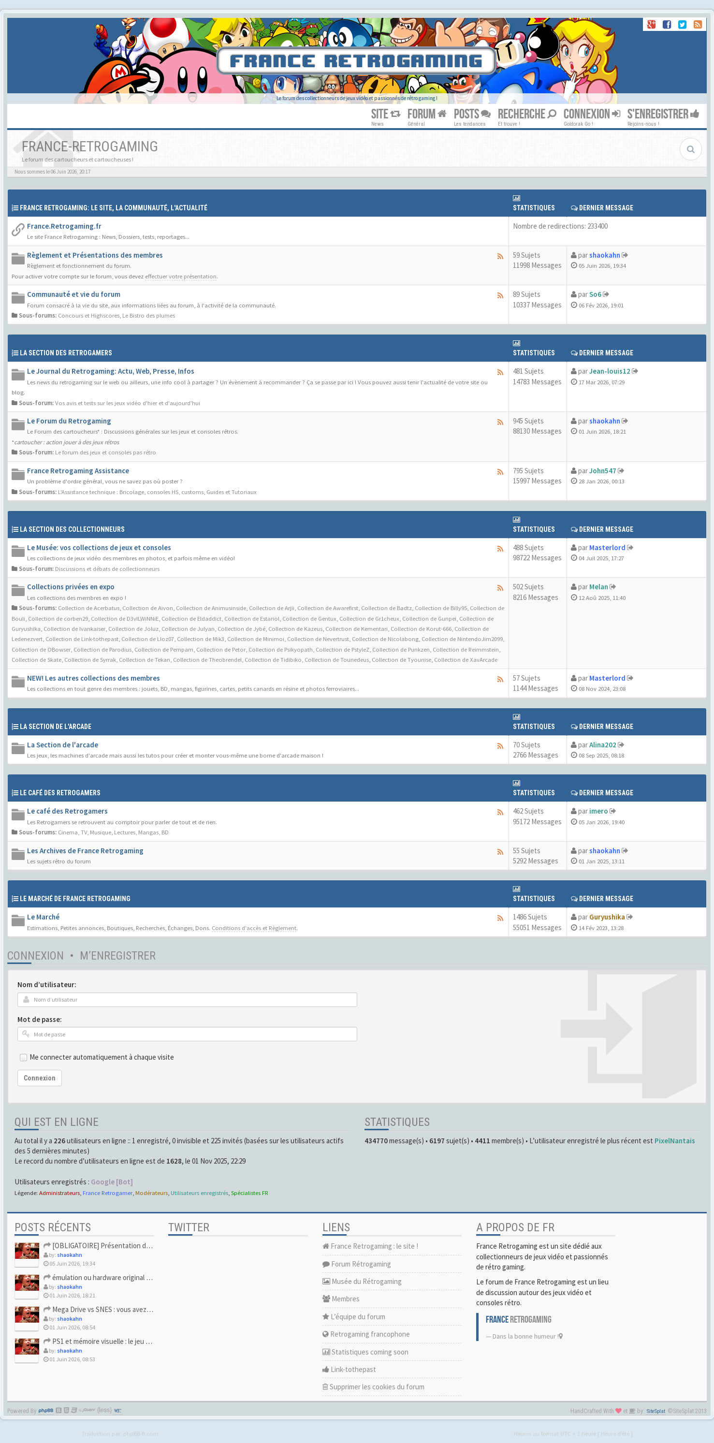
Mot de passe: (39, 1019)
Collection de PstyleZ (342, 649)
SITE (385, 114)
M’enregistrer (118, 955)
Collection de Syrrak (90, 659)
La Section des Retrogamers (66, 353)
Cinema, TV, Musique (84, 832)
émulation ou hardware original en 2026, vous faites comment (140, 1277)
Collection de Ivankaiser (74, 628)
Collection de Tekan (144, 659)
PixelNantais (675, 1140)
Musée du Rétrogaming (362, 1281)
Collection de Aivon (147, 608)
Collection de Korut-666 (421, 628)
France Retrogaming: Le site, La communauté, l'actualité (113, 208)
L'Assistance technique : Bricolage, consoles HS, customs (131, 492)
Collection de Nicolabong (385, 638)
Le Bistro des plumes (148, 315)
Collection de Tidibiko (273, 659)
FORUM (427, 114)
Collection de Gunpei (429, 618)
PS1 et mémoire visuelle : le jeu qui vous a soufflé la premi (133, 1341)
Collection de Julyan (188, 628)
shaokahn (604, 255)
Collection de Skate (36, 659)
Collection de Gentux (309, 618)
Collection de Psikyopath (280, 649)
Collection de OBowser (41, 649)
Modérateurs (151, 1192)
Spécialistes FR (249, 1192)
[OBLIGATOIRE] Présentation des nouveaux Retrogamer (133, 1245)
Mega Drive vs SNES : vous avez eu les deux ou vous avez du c (140, 1309)
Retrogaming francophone (366, 1334)
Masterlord (607, 547)
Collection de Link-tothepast (81, 638)
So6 (595, 294)
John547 (602, 470)
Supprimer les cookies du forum (373, 1386)
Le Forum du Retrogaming (69, 420)
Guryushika (607, 916)
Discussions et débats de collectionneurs (107, 568)
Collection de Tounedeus (337, 659)
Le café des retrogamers (60, 793)
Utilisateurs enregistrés (199, 1192)
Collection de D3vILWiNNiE (125, 618)
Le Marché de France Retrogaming (75, 899)
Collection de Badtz (386, 608)
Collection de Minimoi (255, 638)
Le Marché (43, 916)
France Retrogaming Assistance (78, 470)
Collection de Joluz (133, 628)
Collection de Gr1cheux (369, 618)
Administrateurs (59, 1192)
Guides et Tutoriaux (231, 492)
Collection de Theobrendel (207, 659)
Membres (341, 1298)
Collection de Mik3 (200, 638)
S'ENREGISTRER (663, 114)
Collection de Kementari (356, 628)
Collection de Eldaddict (191, 618)
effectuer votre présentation (181, 276)
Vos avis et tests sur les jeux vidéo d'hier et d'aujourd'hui (127, 403)
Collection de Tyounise (401, 659)
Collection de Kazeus (295, 628)
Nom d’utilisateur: (46, 984)
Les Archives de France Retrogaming (85, 850)
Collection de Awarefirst (327, 608)
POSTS (472, 114)
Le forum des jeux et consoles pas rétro (105, 452)
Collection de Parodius (102, 649)
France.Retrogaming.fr (64, 226)
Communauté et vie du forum (73, 294)
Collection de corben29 (58, 618)
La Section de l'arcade (55, 726)
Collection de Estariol (251, 618)
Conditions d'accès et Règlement (254, 928)
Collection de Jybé (241, 628)
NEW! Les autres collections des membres (93, 678)
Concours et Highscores (88, 315)
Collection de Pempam (163, 649)
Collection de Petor (221, 649)
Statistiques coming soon (365, 1351)
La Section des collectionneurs (72, 529)
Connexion (35, 955)
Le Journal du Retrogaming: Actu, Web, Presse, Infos (110, 371)
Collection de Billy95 (441, 608)
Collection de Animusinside (211, 608)
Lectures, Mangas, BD (141, 832)
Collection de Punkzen (401, 649)
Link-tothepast (349, 1369)
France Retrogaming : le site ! (370, 1246)
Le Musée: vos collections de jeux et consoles (99, 547)
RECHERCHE (527, 114)
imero (598, 811)
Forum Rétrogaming (356, 1263)
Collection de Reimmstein (466, 649)
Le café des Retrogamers (67, 811)
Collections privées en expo (71, 586)
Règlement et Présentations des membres (95, 255)
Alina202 (602, 744)
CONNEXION (592, 114)
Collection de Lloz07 (147, 638)
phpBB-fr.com (141, 1433)
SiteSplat (656, 1411)
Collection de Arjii (271, 608)
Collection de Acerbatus (88, 608)
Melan (598, 586)
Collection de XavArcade (465, 659)
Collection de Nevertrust (318, 638)
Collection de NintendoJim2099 (462, 638)
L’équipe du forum (353, 1316)
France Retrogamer (107, 1192)
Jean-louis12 (609, 371)
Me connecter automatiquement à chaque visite (101, 1057)
